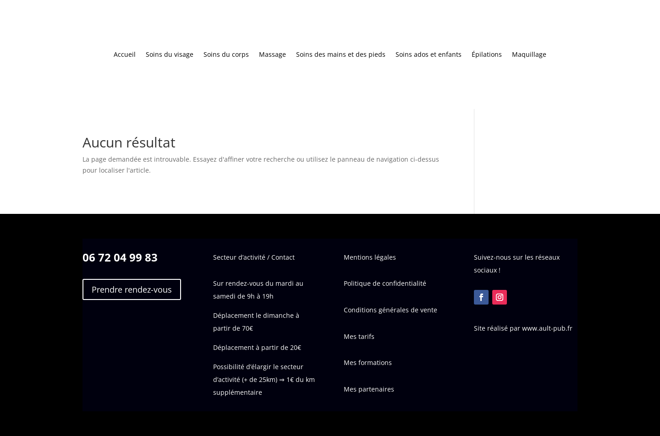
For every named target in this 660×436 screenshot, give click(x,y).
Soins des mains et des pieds (340, 54)
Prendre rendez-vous (132, 289)
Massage (272, 54)
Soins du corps (226, 54)
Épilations (487, 54)
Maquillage (529, 54)
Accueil (125, 54)
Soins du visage (169, 54)
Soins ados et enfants (429, 54)
